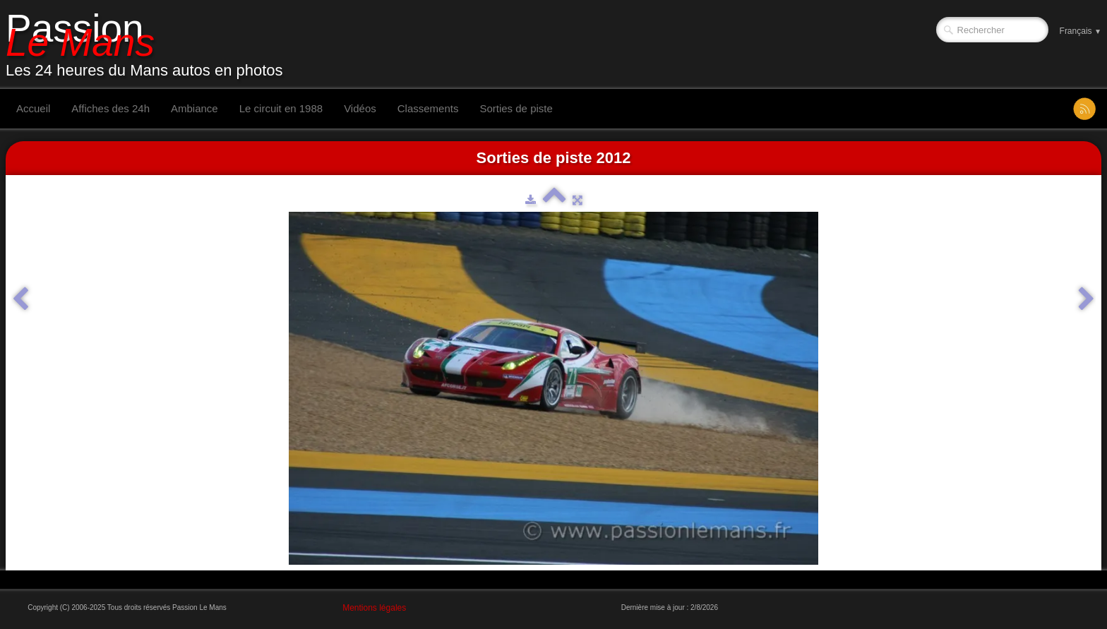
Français (1080, 31)
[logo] (150, 44)
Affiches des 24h (110, 108)
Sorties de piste (515, 108)
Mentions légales (374, 608)
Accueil (33, 108)
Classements (428, 108)
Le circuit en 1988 (281, 108)
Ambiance (194, 108)
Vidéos (360, 108)
